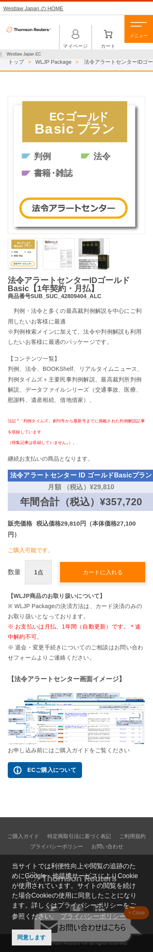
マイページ (75, 35)
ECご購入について (44, 770)
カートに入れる (103, 572)
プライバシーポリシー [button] (93, 916)
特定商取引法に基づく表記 (79, 836)
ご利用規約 (132, 836)
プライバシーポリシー (56, 846)
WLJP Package (53, 62)
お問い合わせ (107, 846)
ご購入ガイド (23, 836)
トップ (16, 62)
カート (108, 35)
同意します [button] (31, 937)
